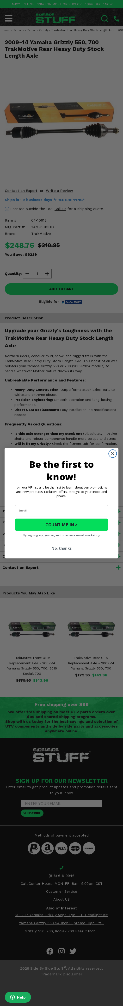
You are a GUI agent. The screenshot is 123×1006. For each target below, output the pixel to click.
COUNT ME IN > (61, 524)
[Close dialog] (113, 453)
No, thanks (61, 548)
